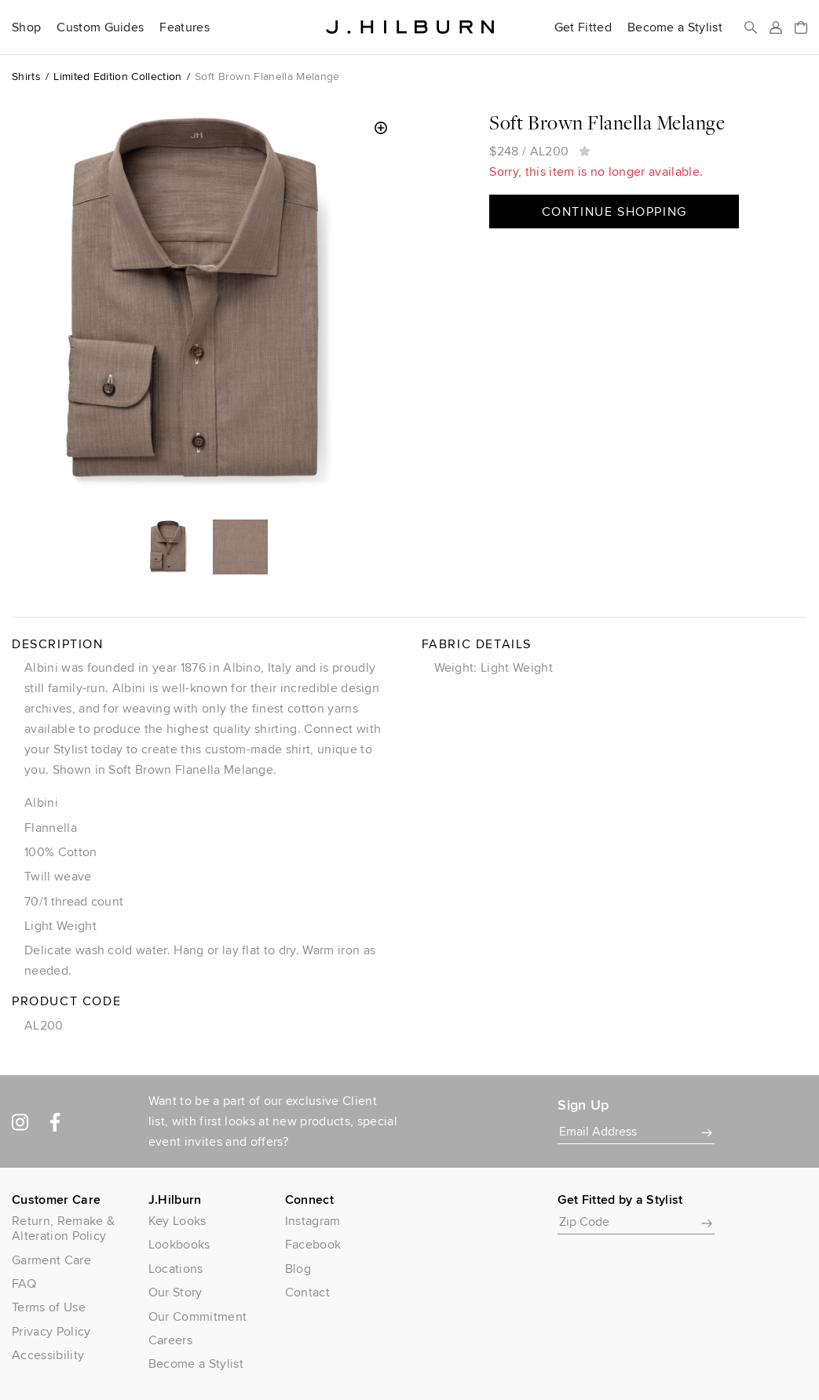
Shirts (26, 76)
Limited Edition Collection (117, 76)
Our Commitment (197, 1316)
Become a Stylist (674, 27)
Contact (307, 1292)
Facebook (313, 1244)
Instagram (313, 1220)
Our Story (175, 1292)
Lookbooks (179, 1244)
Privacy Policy (51, 1331)
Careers (170, 1340)
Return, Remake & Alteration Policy (63, 1228)
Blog (298, 1268)
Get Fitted (583, 27)
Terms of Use (49, 1307)
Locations (175, 1268)
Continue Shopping (614, 211)
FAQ (24, 1283)
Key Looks (177, 1220)
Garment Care (51, 1259)
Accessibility (48, 1354)
